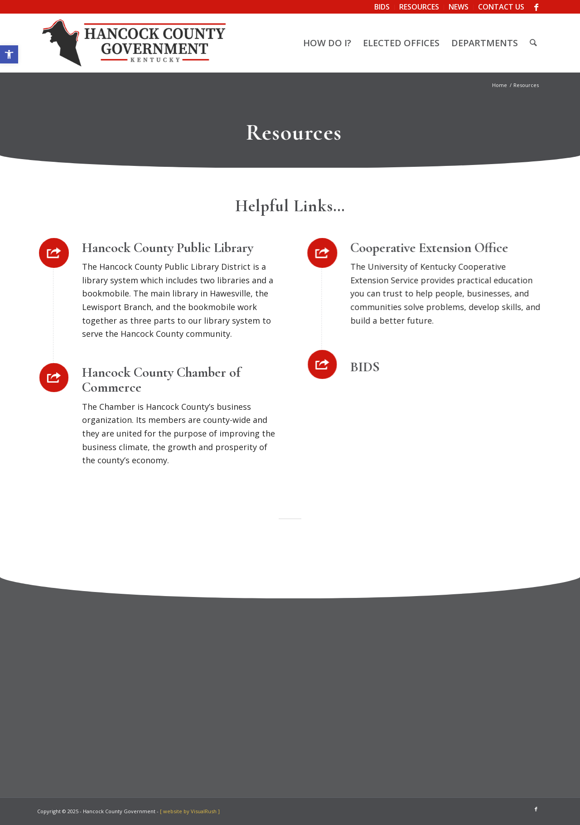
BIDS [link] (365, 367)
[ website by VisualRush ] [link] (190, 811)
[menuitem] (382, 7)
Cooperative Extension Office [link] (429, 247)
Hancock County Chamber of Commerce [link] (162, 380)
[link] (9, 54)
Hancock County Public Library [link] (168, 247)
